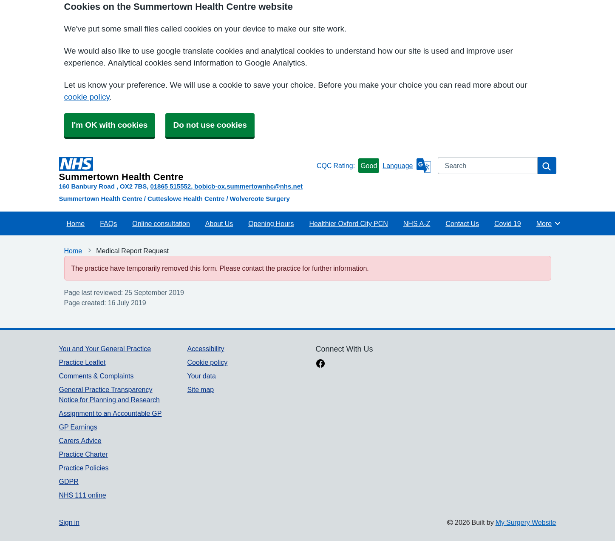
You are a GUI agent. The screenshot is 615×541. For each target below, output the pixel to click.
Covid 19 (507, 223)
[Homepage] (186, 169)
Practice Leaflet (82, 362)
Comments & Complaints (96, 375)
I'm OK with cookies (110, 125)
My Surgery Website (526, 522)
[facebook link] (320, 364)
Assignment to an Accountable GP (110, 413)
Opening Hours (271, 223)
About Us (219, 223)
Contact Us (462, 223)
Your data (201, 375)
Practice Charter (83, 454)
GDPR (69, 481)
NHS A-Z (417, 223)
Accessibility (205, 348)
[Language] (407, 165)
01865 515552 (170, 186)
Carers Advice (80, 440)
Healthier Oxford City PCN (348, 223)
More (548, 223)
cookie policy (87, 97)
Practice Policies (84, 467)
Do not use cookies (210, 125)
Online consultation (161, 223)
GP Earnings (78, 427)
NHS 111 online (82, 495)
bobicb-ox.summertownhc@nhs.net (248, 186)
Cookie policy (207, 362)
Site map (200, 389)
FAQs (108, 223)
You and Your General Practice (105, 348)
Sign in (69, 522)
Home (76, 223)
